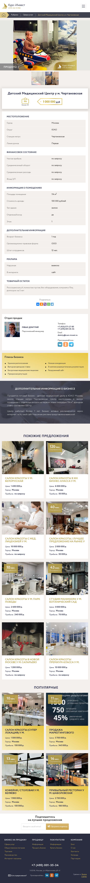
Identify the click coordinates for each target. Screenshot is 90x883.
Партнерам (75, 858)
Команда (74, 855)
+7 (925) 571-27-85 (66, 326)
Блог (73, 844)
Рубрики (14, 15)
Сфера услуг (28, 15)
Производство (10, 855)
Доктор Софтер (84, 875)
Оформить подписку (57, 826)
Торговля (8, 851)
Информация (37, 844)
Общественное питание (14, 848)
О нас (73, 848)
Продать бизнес (39, 848)
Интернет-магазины (12, 858)
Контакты (75, 851)
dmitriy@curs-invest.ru (67, 335)
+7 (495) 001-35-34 (66, 329)
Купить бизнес (56, 848)
